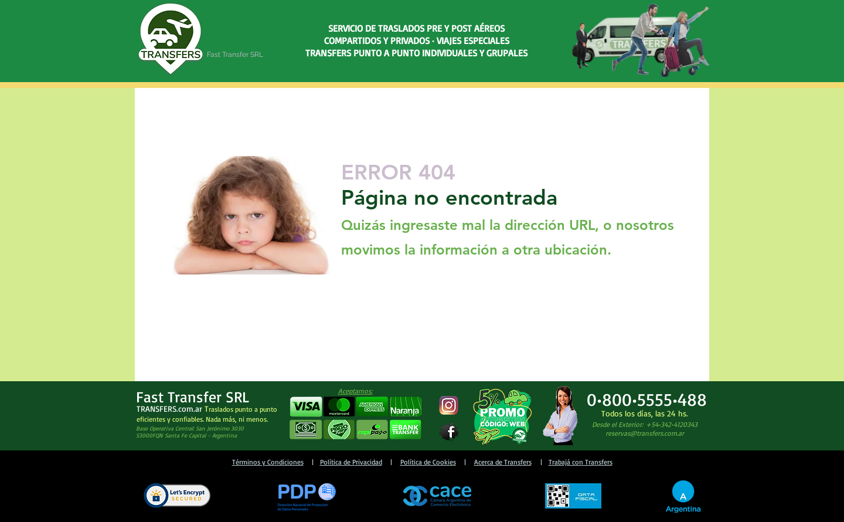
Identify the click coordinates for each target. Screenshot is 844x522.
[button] (355, 418)
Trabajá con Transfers (580, 461)
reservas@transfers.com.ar (644, 433)
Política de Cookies (428, 461)
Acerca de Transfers (503, 461)
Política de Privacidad (351, 461)
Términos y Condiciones (268, 461)
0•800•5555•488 (647, 399)
